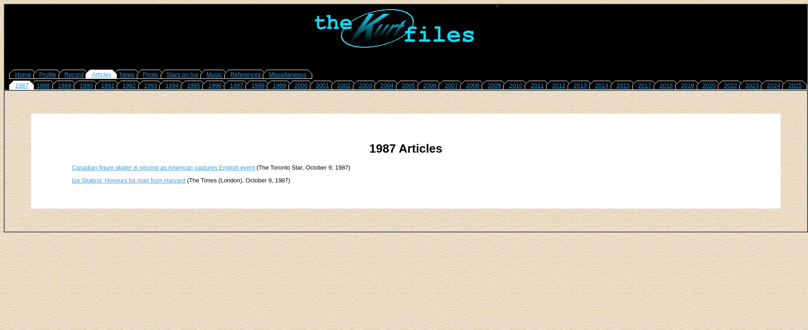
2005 (408, 85)
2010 (515, 85)
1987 (21, 85)
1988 (43, 85)
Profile (47, 74)
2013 (580, 85)
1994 (172, 85)
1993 (150, 85)
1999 (279, 85)
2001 (322, 85)
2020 (709, 85)
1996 (215, 85)
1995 (193, 85)
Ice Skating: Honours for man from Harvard (128, 180)
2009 (494, 85)
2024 (773, 85)
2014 (601, 85)
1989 (64, 85)
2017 (644, 85)
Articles (101, 74)
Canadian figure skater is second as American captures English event (163, 167)
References (245, 74)
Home (23, 74)
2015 (623, 85)
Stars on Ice (182, 74)
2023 (752, 85)
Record (74, 74)
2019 (687, 85)
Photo (150, 74)
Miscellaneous (287, 74)
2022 (730, 85)
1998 (258, 85)
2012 (558, 85)
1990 (86, 85)
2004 (387, 85)
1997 (236, 85)
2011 (537, 85)
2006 (430, 85)
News (127, 74)
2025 (795, 85)
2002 (344, 85)
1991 (107, 85)
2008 (472, 85)
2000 (301, 85)
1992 (129, 85)
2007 (451, 85)
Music (214, 74)
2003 (365, 85)
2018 (666, 85)
